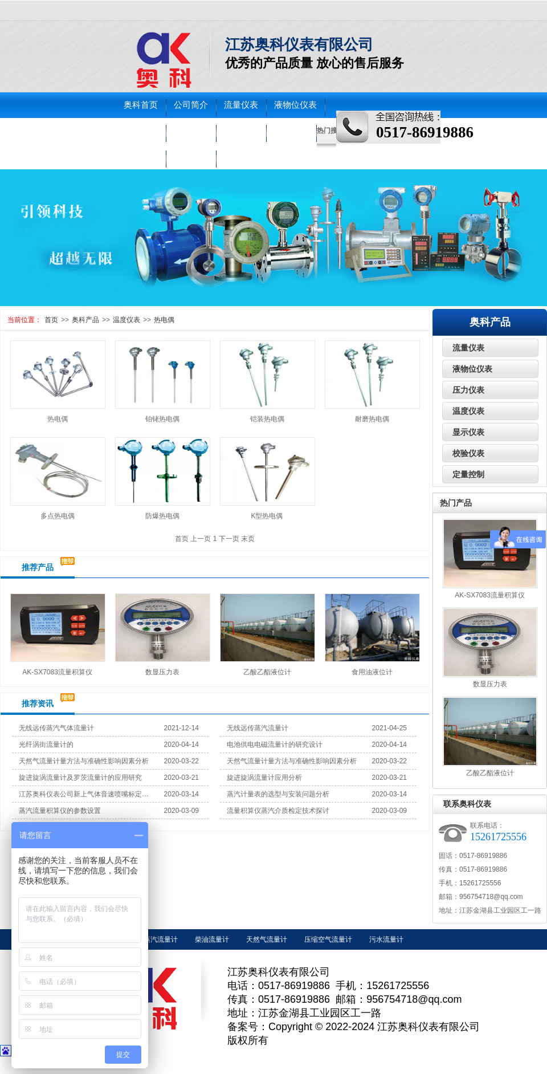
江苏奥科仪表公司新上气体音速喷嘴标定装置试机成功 (84, 794)
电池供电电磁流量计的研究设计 (275, 744)
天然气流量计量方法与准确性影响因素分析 (84, 761)
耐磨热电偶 (372, 419)
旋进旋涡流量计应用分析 (264, 778)
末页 (248, 539)
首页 (51, 320)
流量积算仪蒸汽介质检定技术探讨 (278, 811)
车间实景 (141, 156)
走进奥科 (291, 130)
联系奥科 (191, 156)
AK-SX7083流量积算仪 (57, 672)
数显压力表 (162, 672)
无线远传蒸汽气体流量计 (56, 728)
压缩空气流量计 (328, 939)
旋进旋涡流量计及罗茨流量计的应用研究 (80, 778)
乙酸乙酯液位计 (267, 672)
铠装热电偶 (267, 419)
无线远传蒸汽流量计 (257, 728)
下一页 (229, 539)
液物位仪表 (295, 104)
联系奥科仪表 (467, 803)
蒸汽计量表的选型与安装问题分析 (278, 794)
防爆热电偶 (162, 516)
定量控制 (468, 474)
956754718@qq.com (491, 897)
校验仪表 (241, 130)
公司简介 (191, 104)
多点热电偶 (57, 516)
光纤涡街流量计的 (46, 744)
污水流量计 (386, 939)
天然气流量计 (266, 939)
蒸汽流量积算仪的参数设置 (60, 811)
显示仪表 (468, 432)
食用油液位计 (372, 672)
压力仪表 (141, 130)
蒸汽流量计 (161, 939)
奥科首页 (141, 104)
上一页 (200, 539)
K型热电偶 (267, 516)
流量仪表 (241, 104)
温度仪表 (191, 130)
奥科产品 (85, 320)
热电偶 (164, 320)
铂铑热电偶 (162, 419)
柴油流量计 (212, 939)
